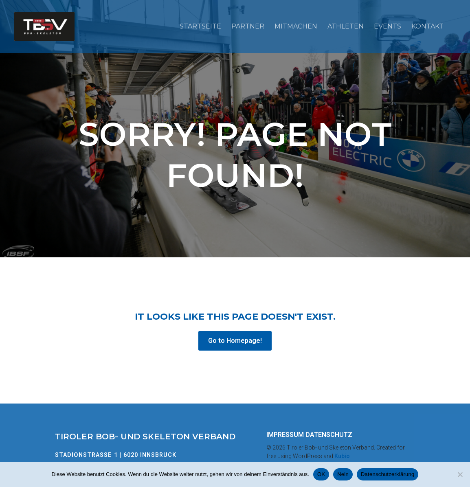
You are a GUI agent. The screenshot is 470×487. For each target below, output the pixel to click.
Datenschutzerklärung (387, 474)
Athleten (345, 26)
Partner (247, 26)
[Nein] (460, 474)
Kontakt (427, 26)
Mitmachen (296, 26)
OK (321, 474)
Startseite (200, 26)
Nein (343, 474)
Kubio (342, 456)
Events (387, 26)
